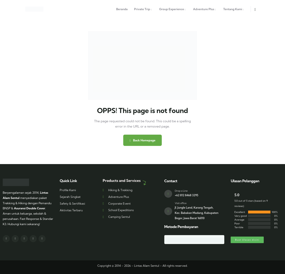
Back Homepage (142, 140)
